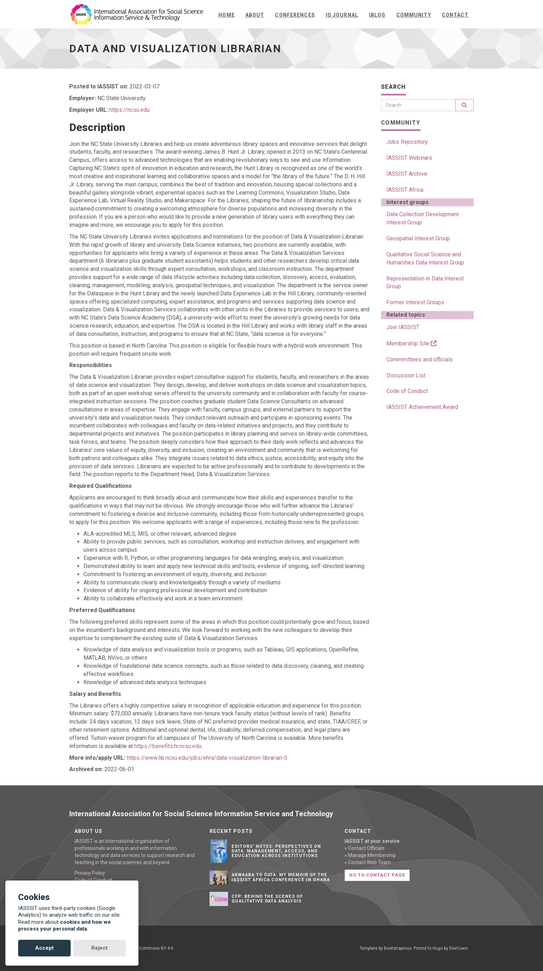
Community (413, 15)
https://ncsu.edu (129, 110)
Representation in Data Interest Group (425, 282)
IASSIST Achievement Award (422, 407)
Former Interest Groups (415, 302)
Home (226, 15)
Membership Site (411, 343)
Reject (99, 948)
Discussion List (405, 375)
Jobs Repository (407, 141)
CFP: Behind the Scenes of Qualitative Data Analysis (267, 899)
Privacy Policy (90, 873)
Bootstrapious (398, 948)
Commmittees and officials (419, 359)
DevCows (458, 948)
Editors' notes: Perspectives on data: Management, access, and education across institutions (276, 851)
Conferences (295, 15)
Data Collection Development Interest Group (422, 218)
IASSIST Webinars (409, 157)
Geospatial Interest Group (418, 238)
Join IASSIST (402, 327)
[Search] (418, 105)
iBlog (377, 15)
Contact (455, 15)
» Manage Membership (370, 855)
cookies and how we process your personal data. (64, 925)
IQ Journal (342, 15)
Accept (44, 948)
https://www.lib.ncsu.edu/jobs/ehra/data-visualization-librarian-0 (207, 757)
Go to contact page (377, 875)
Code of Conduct (407, 391)
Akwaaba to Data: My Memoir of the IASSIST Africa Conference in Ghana (281, 877)
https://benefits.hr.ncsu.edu (167, 746)
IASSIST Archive (406, 173)
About (255, 15)
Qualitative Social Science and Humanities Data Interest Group (425, 258)
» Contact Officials (364, 848)
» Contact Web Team (367, 862)
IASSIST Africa (404, 189)
